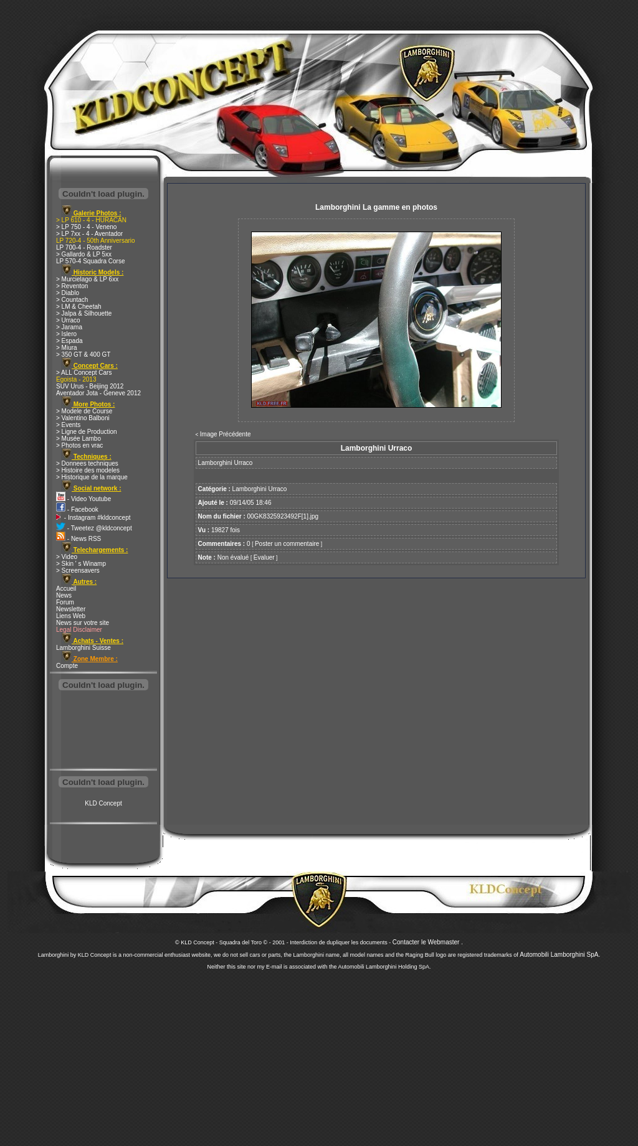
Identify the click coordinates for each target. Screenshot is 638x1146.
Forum (65, 602)
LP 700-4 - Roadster (84, 247)
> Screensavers (78, 570)
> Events (68, 424)
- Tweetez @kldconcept (94, 528)
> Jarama (69, 327)
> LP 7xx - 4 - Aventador (89, 233)
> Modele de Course (84, 411)
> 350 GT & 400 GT (83, 354)
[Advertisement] (103, 731)
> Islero (66, 334)
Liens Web (70, 616)
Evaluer (264, 557)
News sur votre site (82, 622)
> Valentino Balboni (83, 418)
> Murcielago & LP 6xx (87, 279)
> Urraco (68, 320)
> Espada (69, 340)
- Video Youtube (83, 499)
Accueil (66, 588)
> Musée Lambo (78, 438)
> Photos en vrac (79, 445)
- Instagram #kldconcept (93, 517)
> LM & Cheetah (79, 306)
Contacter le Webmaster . (428, 942)
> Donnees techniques (87, 463)
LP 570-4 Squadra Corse (90, 261)
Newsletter (70, 609)
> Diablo (67, 292)
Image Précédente (225, 434)
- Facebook (77, 509)
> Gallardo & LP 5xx (84, 254)
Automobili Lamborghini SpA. (560, 954)
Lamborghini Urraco (259, 489)
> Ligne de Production (86, 431)
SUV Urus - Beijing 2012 (89, 386)
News (64, 595)
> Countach (72, 299)
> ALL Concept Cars (84, 372)
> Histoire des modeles (88, 470)
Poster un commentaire (287, 543)
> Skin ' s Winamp (81, 563)
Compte (67, 665)
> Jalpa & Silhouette (84, 313)
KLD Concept (103, 803)
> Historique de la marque (92, 477)
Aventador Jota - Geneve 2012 (98, 393)
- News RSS (78, 538)
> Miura (66, 347)
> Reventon (72, 286)
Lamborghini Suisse (83, 647)
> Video (66, 556)
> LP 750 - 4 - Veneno (86, 226)
